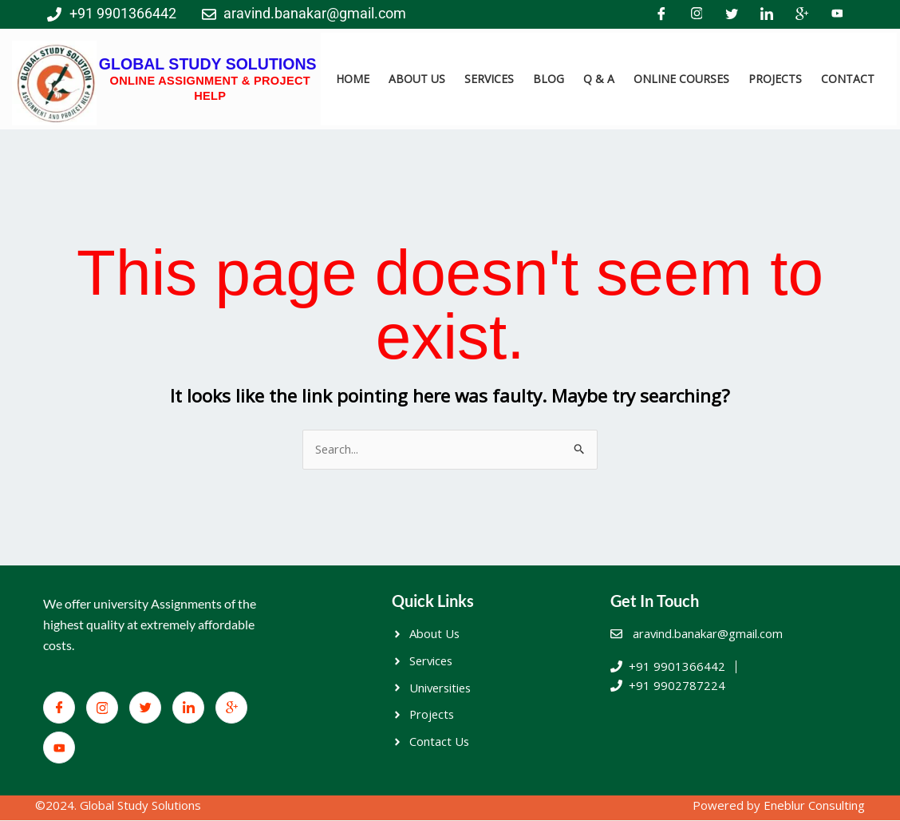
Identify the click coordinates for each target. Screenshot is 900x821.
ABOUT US (417, 78)
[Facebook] (661, 14)
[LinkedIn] (767, 14)
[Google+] (802, 14)
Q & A (598, 78)
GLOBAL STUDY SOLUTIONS (208, 64)
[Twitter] (732, 14)
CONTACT (847, 78)
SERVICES (489, 78)
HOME (352, 78)
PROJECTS (775, 78)
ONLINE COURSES (681, 78)
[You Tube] (837, 14)
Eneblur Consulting (814, 805)
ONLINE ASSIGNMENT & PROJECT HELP (210, 87)
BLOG (548, 78)
